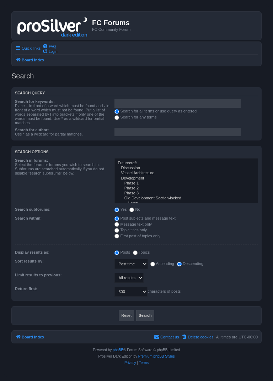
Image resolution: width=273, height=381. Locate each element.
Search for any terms (135, 117)
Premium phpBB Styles (156, 356)
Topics (141, 252)
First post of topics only (137, 236)
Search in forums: (31, 160)
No (134, 209)
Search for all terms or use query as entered (155, 111)
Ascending (162, 263)
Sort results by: (29, 261)
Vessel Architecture (186, 173)
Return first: (26, 289)
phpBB (118, 350)
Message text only (133, 224)
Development (186, 178)
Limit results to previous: (38, 275)
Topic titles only (130, 230)
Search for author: (32, 130)
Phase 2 (186, 188)
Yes (120, 209)
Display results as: (32, 252)
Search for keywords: (35, 101)
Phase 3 (186, 193)
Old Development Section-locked (186, 198)
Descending (190, 263)
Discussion (186, 168)
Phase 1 (186, 183)
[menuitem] (49, 46)
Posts (122, 252)
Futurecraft (186, 163)
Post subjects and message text (144, 218)
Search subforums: (32, 209)
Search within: (28, 218)
